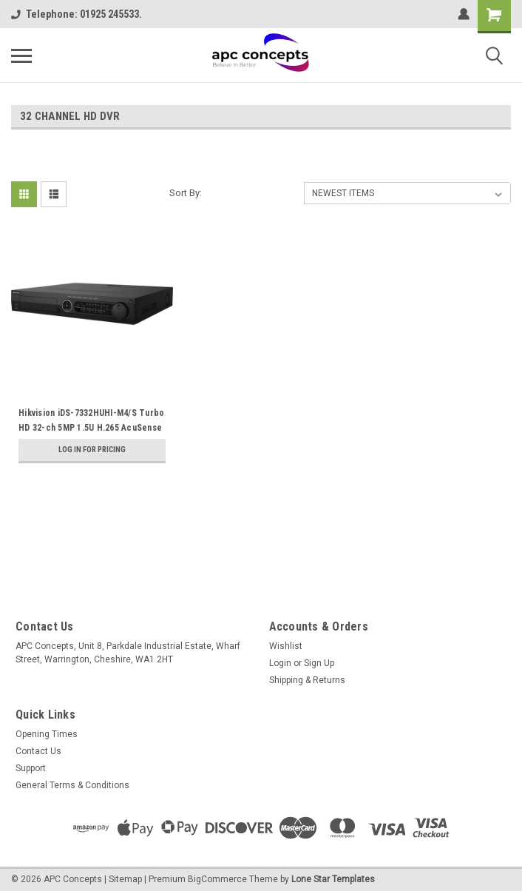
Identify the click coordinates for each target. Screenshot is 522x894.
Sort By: (185, 192)
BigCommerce (217, 879)
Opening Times (47, 734)
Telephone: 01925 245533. (76, 14)
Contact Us (38, 751)
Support (31, 768)
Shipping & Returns (307, 680)
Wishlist (285, 646)
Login (280, 663)
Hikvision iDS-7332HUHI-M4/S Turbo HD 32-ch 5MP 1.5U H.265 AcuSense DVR (91, 428)
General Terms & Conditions (72, 785)
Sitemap (125, 879)
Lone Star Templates (333, 879)
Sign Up (319, 663)
